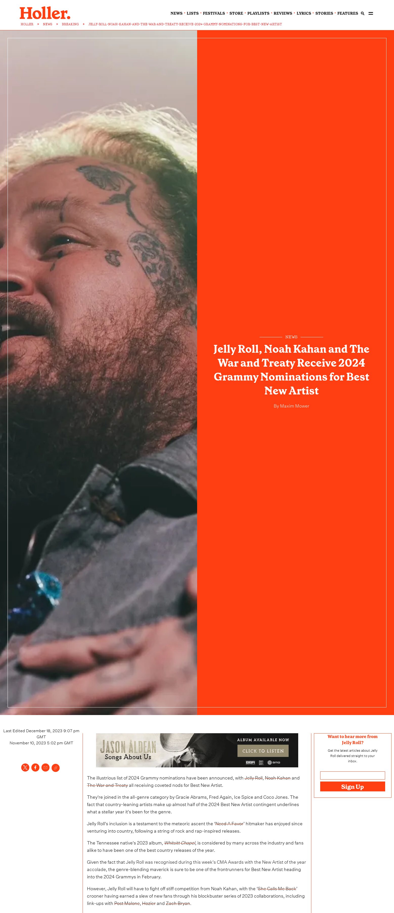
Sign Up (352, 787)
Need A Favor (229, 823)
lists (193, 13)
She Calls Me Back (277, 888)
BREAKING (70, 24)
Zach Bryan (178, 902)
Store (236, 13)
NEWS (47, 24)
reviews (283, 13)
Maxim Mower (294, 405)
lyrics (304, 13)
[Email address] (352, 775)
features (347, 13)
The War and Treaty (107, 784)
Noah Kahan (278, 777)
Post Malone (127, 902)
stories (324, 13)
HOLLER (27, 24)
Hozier (149, 902)
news (176, 13)
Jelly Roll (254, 777)
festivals (214, 13)
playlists (258, 13)
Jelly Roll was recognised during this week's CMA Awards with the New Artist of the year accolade (196, 865)
